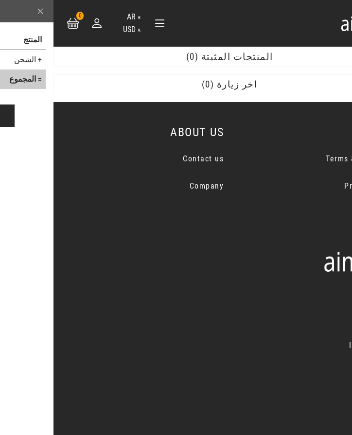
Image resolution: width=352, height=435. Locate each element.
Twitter (320, 318)
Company (153, 186)
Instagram (315, 345)
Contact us (149, 158)
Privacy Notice (318, 186)
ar (77, 16)
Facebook (316, 291)
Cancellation (322, 213)
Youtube (318, 372)
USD (76, 29)
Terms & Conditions (309, 158)
